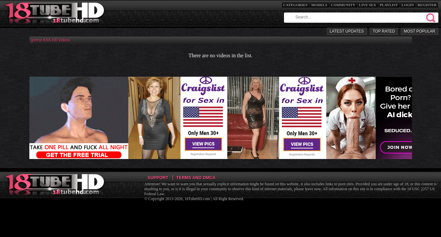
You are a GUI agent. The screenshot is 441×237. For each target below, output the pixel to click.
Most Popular (419, 31)
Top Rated (384, 31)
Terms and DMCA (195, 177)
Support (158, 177)
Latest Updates (347, 31)
